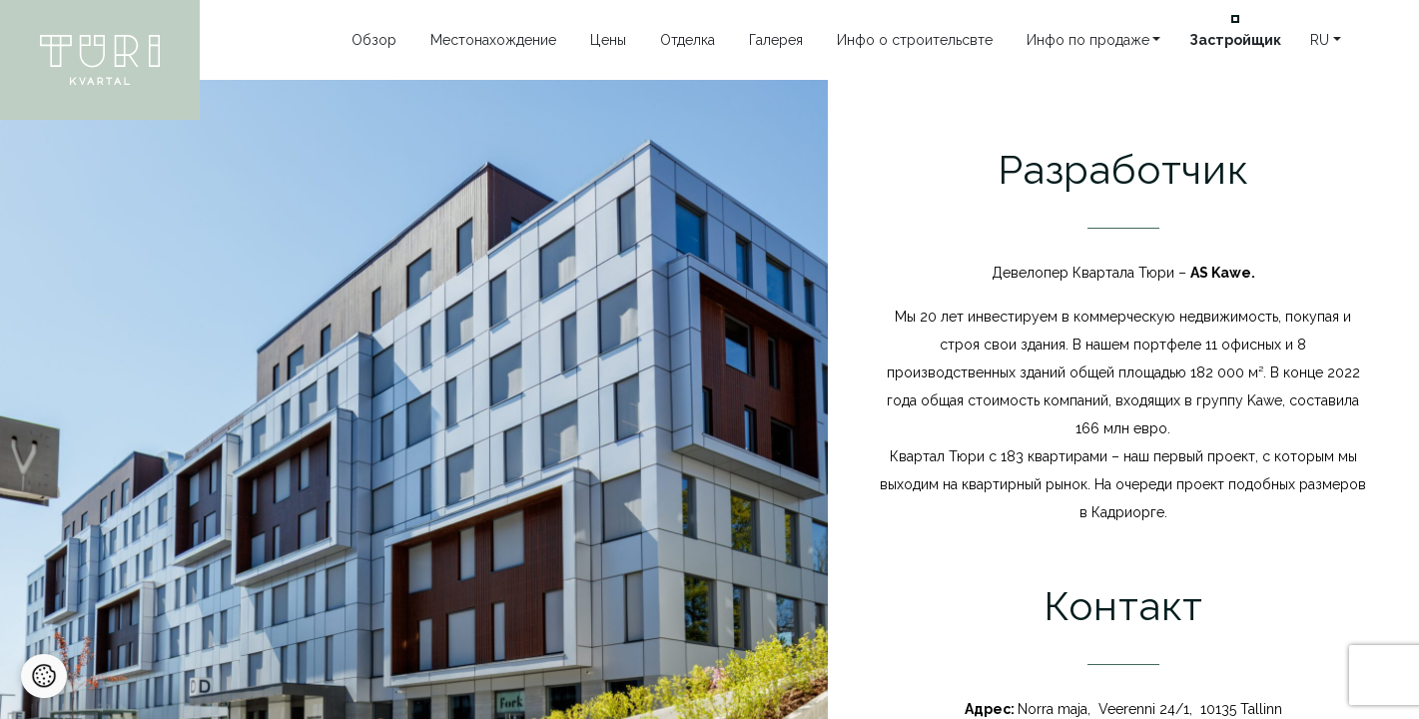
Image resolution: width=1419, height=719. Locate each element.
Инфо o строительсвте (915, 40)
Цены (608, 40)
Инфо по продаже (1088, 40)
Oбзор (374, 40)
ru (1319, 40)
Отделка (687, 40)
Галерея (776, 40)
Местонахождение (493, 40)
